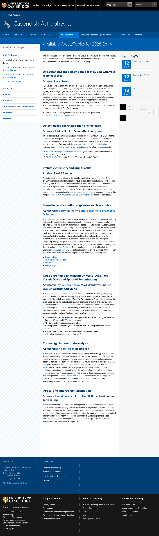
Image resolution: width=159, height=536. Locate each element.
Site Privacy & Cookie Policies (17, 483)
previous (122, 107)
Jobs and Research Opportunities (96, 34)
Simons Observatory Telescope (72, 376)
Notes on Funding (14, 81)
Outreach (125, 34)
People (33, 34)
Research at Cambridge (88, 5)
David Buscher (64, 396)
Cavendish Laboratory (52, 467)
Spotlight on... (128, 515)
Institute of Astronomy (52, 472)
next (122, 118)
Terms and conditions (12, 526)
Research (48, 34)
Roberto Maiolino (66, 210)
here (107, 365)
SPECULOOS (52, 157)
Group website (51, 257)
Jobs (84, 512)
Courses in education (51, 519)
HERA (65, 320)
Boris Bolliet (63, 348)
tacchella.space (51, 263)
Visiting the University (91, 519)
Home (4, 15)
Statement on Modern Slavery (15, 523)
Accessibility (8, 514)
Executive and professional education (58, 515)
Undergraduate (49, 504)
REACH (55, 320)
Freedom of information (12, 517)
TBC (134, 89)
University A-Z (9, 528)
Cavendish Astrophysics (14, 48)
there (45, 367)
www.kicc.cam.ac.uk (61, 250)
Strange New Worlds (141, 75)
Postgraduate (48, 508)
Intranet (138, 34)
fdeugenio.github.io (53, 265)
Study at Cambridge (41, 5)
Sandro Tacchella (90, 210)
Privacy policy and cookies (14, 520)
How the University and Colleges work (98, 504)
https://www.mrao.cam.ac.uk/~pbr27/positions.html (72, 195)
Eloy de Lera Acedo (67, 285)
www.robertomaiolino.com (55, 260)
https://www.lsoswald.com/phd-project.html (60, 115)
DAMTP (46, 480)
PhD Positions (14, 15)
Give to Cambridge (90, 508)
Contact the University (12, 512)
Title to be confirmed (140, 61)
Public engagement (130, 512)
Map (84, 515)
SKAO (47, 329)
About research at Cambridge (134, 508)
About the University (64, 5)
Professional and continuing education (58, 512)
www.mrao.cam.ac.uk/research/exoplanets (91, 144)
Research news (128, 504)
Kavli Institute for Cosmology (54, 476)
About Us (18, 34)
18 (150, 112)
